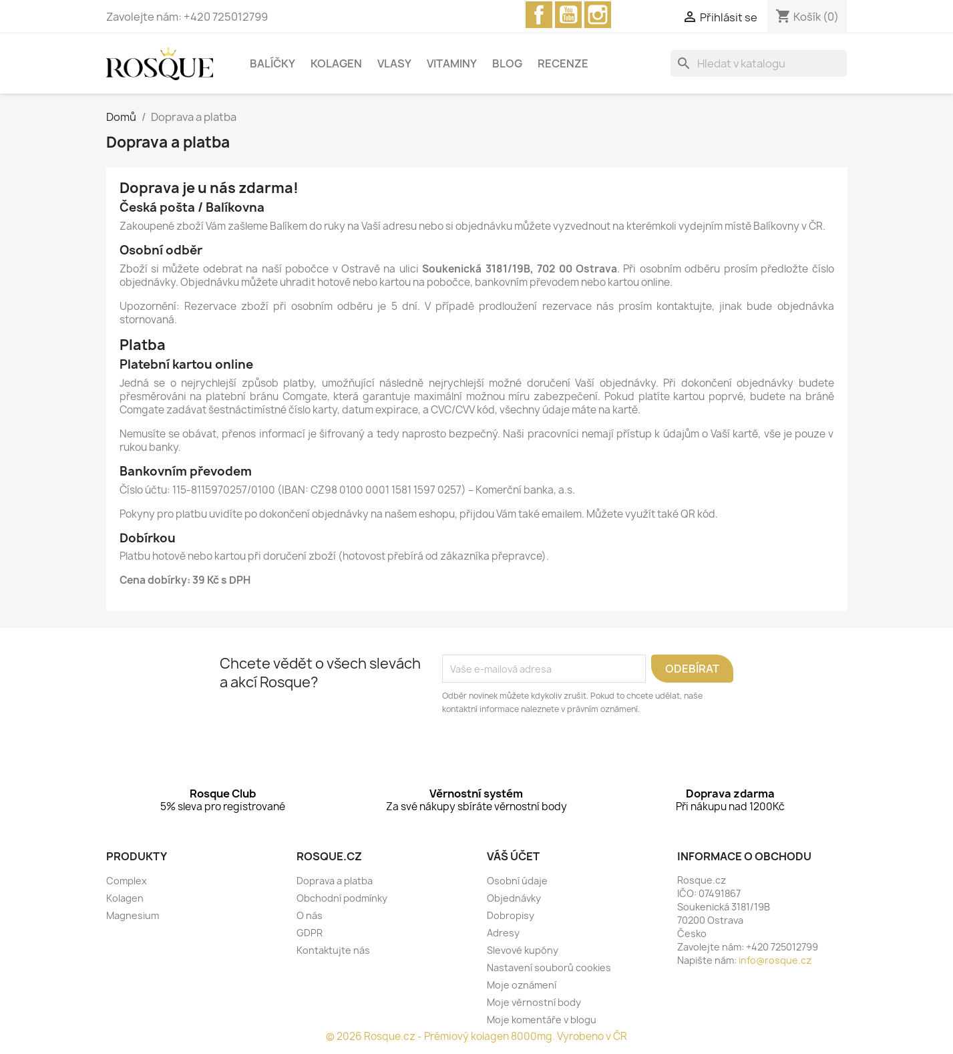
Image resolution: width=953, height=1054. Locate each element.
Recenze (563, 63)
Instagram (597, 14)
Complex (126, 880)
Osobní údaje (517, 880)
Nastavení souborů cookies (549, 967)
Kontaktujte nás (333, 950)
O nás (310, 915)
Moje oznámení (521, 985)
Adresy (503, 932)
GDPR (310, 932)
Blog (507, 63)
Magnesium (132, 915)
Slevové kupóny (522, 950)
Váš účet (513, 856)
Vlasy (394, 63)
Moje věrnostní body (534, 1002)
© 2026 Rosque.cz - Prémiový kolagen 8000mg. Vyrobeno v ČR (476, 1036)
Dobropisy (510, 915)
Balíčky (272, 63)
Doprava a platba (335, 880)
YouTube (568, 14)
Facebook (539, 14)
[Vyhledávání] (759, 63)
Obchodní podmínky (342, 898)
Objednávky (514, 898)
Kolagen (336, 63)
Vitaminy (452, 63)
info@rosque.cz (775, 960)
